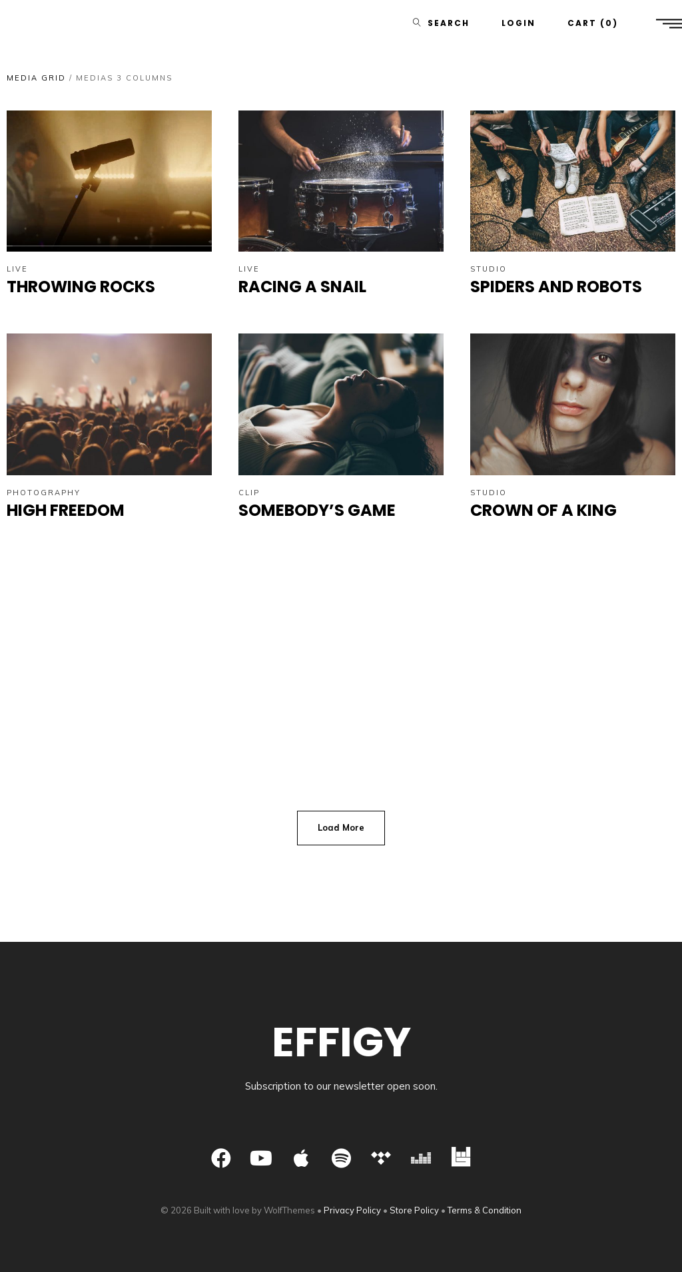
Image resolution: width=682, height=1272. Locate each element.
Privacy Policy (352, 1210)
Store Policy (414, 1210)
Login (518, 23)
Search (449, 23)
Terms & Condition (484, 1210)
